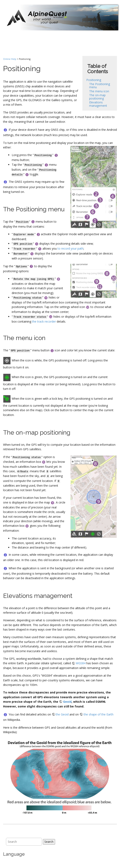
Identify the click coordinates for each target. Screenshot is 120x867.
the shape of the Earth (98, 714)
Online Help (9, 59)
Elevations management (98, 103)
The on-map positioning (97, 96)
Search (48, 842)
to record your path (70, 248)
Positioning (93, 80)
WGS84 (80, 663)
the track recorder (44, 321)
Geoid (67, 702)
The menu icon (99, 91)
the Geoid (62, 714)
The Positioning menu (99, 85)
